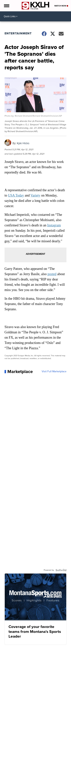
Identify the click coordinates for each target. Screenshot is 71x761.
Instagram (54, 225)
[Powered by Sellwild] (60, 570)
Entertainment (18, 33)
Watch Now (61, 5)
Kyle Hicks (23, 143)
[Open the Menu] (6, 5)
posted (52, 274)
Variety (35, 195)
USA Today (16, 195)
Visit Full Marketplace (54, 371)
